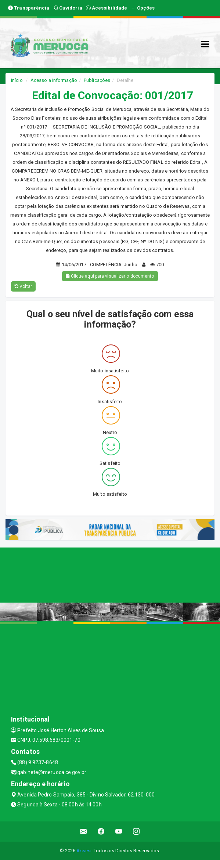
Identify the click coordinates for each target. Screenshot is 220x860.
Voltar (23, 286)
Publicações (97, 80)
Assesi (83, 850)
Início (17, 80)
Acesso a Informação (53, 80)
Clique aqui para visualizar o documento (110, 276)
